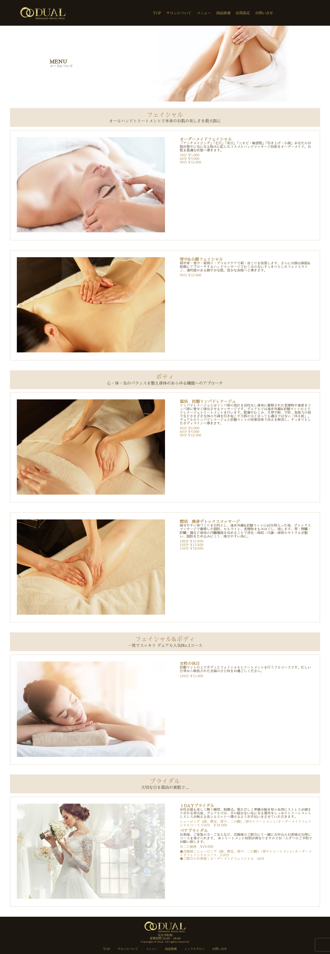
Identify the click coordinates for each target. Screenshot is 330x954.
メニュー (204, 13)
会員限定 (243, 13)
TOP (157, 13)
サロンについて (178, 13)
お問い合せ (264, 13)
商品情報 (223, 13)
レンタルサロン (194, 948)
